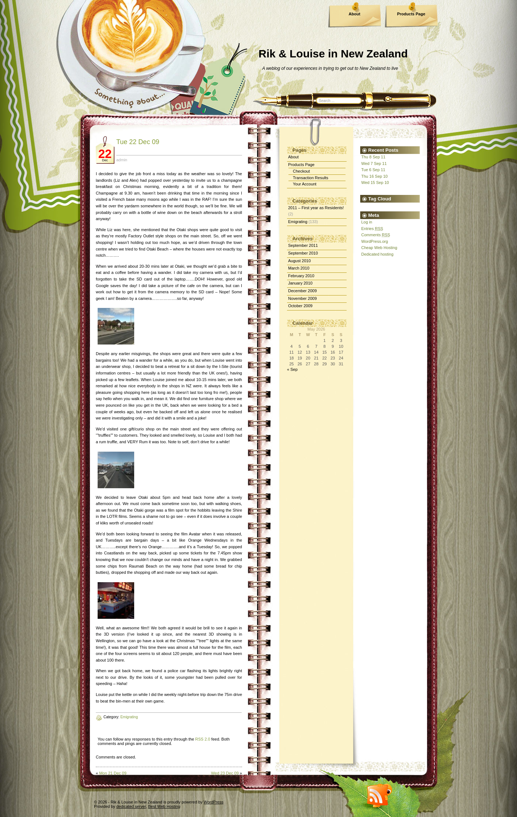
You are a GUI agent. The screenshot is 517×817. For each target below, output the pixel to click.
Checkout (301, 171)
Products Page (411, 14)
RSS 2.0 (202, 739)
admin (121, 160)
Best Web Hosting (164, 806)
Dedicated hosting (377, 254)
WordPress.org (374, 241)
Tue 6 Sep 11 (373, 169)
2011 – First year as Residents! (316, 208)
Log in (366, 222)
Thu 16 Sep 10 (374, 176)
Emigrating (297, 221)
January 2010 (300, 283)
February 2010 (301, 276)
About (355, 14)
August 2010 (299, 261)
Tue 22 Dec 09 (137, 142)
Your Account (304, 184)
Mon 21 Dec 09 (113, 773)
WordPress (213, 802)
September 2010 (303, 253)
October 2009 (300, 306)
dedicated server (131, 806)
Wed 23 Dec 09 (225, 773)
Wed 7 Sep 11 (374, 163)
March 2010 (298, 268)
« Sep (292, 369)
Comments (375, 235)
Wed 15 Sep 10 (375, 182)
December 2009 (302, 291)
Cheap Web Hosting (379, 247)
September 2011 (303, 245)
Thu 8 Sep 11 (373, 157)
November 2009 (302, 298)
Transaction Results (310, 178)
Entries (372, 228)
